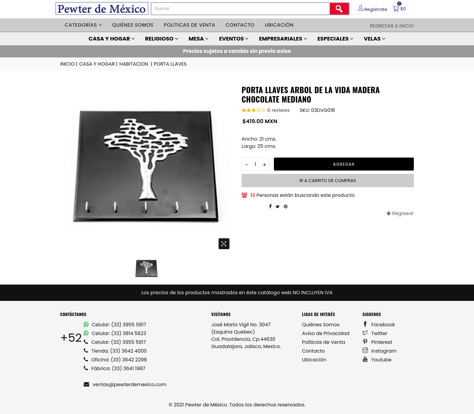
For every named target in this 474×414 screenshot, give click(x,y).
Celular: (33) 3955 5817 (115, 324)
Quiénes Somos (320, 324)
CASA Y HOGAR (112, 38)
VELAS (374, 38)
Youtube (376, 359)
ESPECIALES (335, 38)
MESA (199, 38)
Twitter (375, 333)
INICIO (69, 64)
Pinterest (377, 342)
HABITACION (136, 64)
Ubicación (279, 24)
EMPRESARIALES (283, 38)
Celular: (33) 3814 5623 (115, 333)
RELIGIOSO (161, 38)
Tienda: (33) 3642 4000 (115, 350)
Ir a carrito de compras (327, 181)
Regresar (400, 213)
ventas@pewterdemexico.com (125, 384)
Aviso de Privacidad (325, 333)
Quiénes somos (133, 24)
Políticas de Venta (323, 342)
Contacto (240, 24)
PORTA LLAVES (170, 63)
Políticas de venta (189, 24)
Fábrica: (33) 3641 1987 (114, 368)
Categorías (83, 24)
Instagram (379, 350)
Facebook (378, 324)
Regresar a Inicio (392, 25)
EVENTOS (234, 38)
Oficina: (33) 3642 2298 (115, 359)
